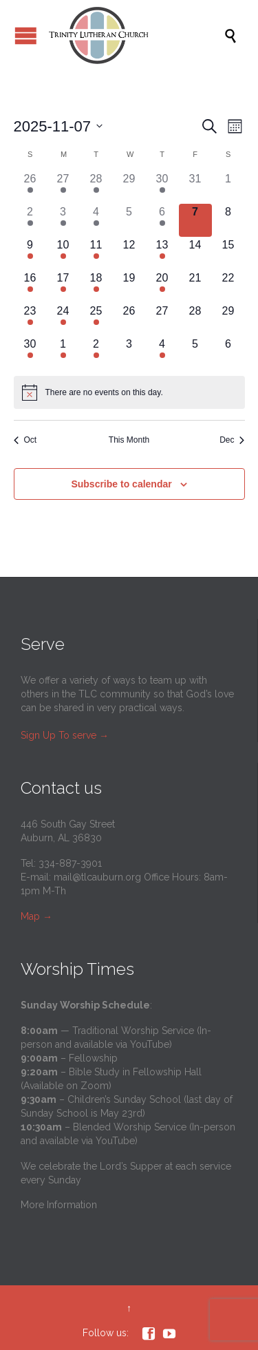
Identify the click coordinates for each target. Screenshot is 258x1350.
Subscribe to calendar (121, 483)
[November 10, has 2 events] (63, 253)
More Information (59, 1204)
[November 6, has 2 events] (162, 220)
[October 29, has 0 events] (129, 187)
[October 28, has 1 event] (96, 187)
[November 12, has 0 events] (129, 253)
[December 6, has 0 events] (228, 352)
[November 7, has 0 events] (195, 220)
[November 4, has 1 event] (96, 220)
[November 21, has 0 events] (195, 286)
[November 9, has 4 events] (30, 253)
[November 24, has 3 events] (63, 319)
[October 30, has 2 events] (162, 187)
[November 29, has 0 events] (228, 319)
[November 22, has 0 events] (228, 286)
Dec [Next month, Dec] (231, 440)
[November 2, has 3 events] (30, 220)
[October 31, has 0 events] (195, 187)
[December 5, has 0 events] (195, 352)
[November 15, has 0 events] (228, 253)
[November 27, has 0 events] (162, 319)
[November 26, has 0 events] (129, 319)
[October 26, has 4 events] (30, 187)
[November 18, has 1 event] (96, 286)
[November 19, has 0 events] (129, 286)
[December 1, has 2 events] (63, 352)
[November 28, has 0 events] (195, 319)
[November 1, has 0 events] (228, 187)
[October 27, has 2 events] (63, 187)
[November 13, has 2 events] (162, 253)
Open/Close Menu (26, 35)
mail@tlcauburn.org (97, 877)
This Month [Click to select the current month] (129, 440)
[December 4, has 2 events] (162, 352)
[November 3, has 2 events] (63, 220)
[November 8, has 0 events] (228, 220)
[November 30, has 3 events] (30, 352)
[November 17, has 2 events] (63, 286)
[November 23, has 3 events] (30, 319)
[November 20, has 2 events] (162, 286)
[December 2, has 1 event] (96, 352)
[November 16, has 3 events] (30, 286)
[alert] (129, 392)
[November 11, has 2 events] (96, 253)
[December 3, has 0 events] (129, 352)
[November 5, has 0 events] (129, 220)
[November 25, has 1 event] (96, 319)
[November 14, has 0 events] (195, 253)
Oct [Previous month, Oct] (25, 440)
